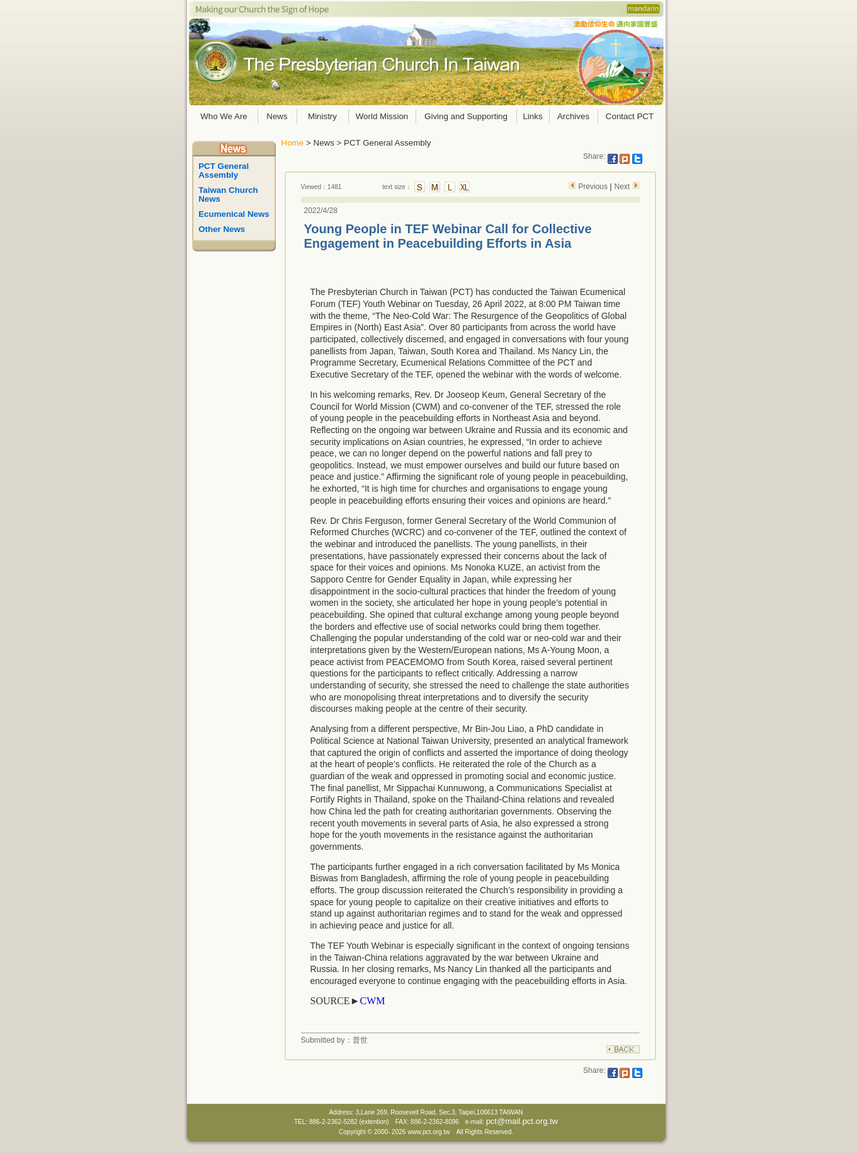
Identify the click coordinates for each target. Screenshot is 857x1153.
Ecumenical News (234, 214)
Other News (221, 229)
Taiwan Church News (229, 194)
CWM (372, 1000)
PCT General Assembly (224, 170)
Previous (593, 186)
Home (292, 143)
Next (623, 186)
